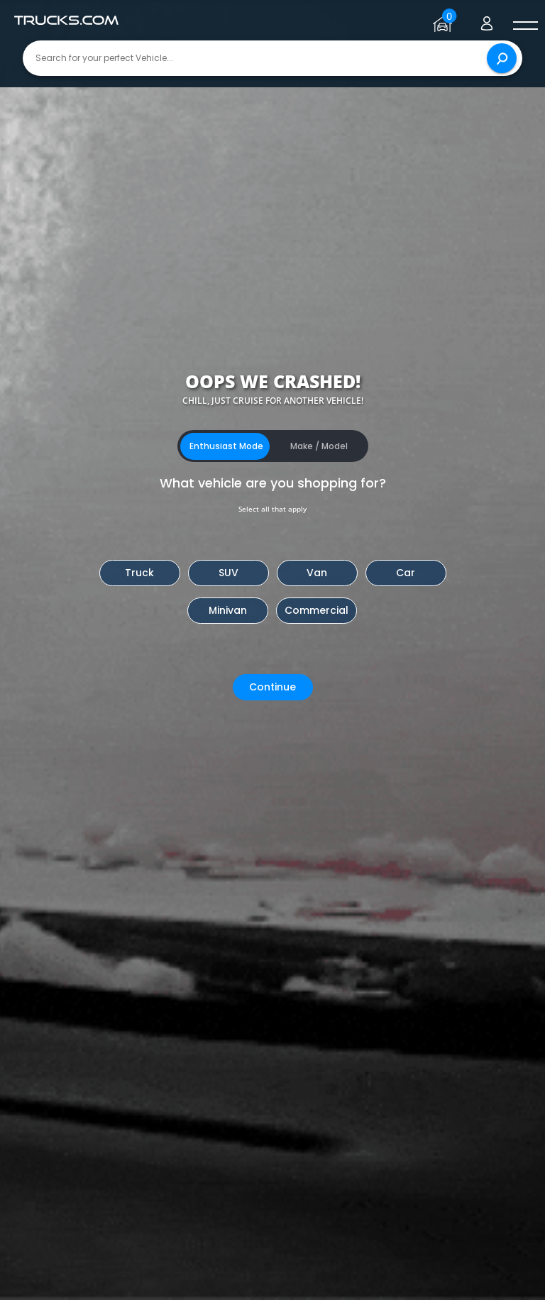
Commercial (316, 610)
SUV (228, 573)
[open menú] (525, 26)
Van (317, 573)
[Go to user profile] (487, 20)
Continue (272, 687)
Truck (139, 573)
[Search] (502, 58)
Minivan (228, 610)
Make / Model (319, 446)
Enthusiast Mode (226, 446)
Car (405, 573)
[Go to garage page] (444, 20)
